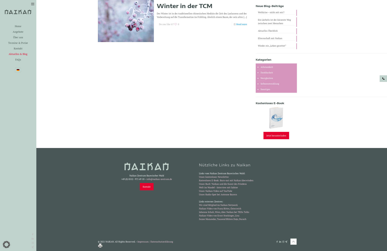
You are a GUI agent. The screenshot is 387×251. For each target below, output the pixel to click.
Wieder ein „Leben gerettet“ (272, 45)
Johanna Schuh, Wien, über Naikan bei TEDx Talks (224, 212)
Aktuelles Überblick (268, 30)
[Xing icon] (286, 241)
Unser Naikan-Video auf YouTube (215, 190)
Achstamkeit (267, 66)
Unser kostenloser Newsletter (214, 176)
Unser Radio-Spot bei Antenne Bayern (218, 194)
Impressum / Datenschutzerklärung (155, 241)
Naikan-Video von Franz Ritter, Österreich (220, 208)
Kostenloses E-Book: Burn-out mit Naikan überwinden (226, 180)
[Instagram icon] (283, 241)
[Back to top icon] (293, 242)
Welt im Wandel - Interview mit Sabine (218, 187)
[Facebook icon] (4, 234)
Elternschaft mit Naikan (270, 38)
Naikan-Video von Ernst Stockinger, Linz (219, 215)
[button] (6, 244)
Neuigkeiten (267, 78)
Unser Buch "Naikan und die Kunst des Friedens (223, 183)
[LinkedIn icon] (280, 241)
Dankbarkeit (267, 72)
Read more (241, 24)
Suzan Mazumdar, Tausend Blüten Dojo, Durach (222, 219)
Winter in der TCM (184, 5)
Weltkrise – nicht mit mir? (271, 12)
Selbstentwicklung (270, 83)
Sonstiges (265, 89)
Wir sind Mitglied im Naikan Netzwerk (218, 205)
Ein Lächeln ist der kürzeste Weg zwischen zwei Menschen (274, 21)
